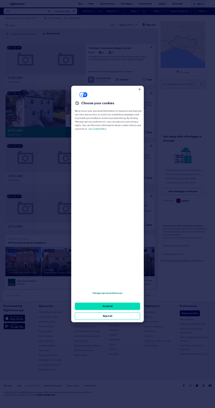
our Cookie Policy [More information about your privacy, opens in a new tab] (97, 128)
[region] (107, 204)
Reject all (107, 316)
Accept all (107, 306)
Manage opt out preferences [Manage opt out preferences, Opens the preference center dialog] (107, 293)
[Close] (139, 89)
